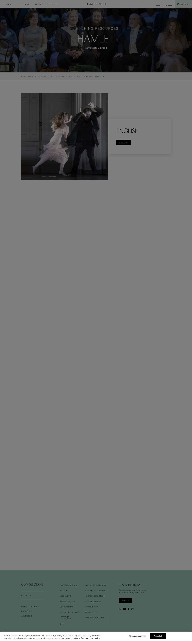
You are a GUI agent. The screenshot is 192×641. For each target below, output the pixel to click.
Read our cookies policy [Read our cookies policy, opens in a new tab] (90, 638)
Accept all (158, 636)
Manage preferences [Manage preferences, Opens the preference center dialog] (137, 636)
